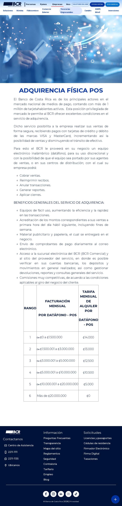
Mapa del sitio (52, 448)
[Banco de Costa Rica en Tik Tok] (76, 494)
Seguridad (49, 458)
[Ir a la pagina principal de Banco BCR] (13, 432)
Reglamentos (51, 453)
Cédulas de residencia (97, 443)
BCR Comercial (112, 4)
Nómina (20, 11)
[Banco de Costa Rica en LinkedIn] (61, 494)
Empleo (48, 474)
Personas (31, 4)
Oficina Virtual (97, 4)
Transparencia (52, 443)
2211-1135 (13, 458)
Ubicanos (14, 465)
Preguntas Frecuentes (56, 438)
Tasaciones (91, 458)
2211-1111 (12, 452)
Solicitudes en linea (80, 4)
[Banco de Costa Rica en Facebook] (46, 494)
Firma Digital (91, 453)
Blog (46, 479)
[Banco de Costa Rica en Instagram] (53, 494)
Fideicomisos (33, 11)
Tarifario (48, 469)
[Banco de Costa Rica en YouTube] (69, 494)
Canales (88, 11)
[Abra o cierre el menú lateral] (115, 499)
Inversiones (113, 11)
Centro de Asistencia (21, 445)
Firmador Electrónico (96, 448)
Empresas (57, 4)
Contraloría (50, 464)
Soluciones (8, 11)
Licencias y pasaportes (98, 438)
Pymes (43, 4)
